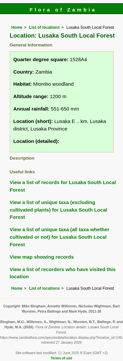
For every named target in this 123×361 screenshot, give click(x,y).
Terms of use (61, 358)
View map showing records (42, 257)
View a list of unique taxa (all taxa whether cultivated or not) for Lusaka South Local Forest (60, 237)
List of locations (44, 27)
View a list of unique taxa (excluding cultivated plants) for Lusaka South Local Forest (58, 209)
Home (17, 27)
